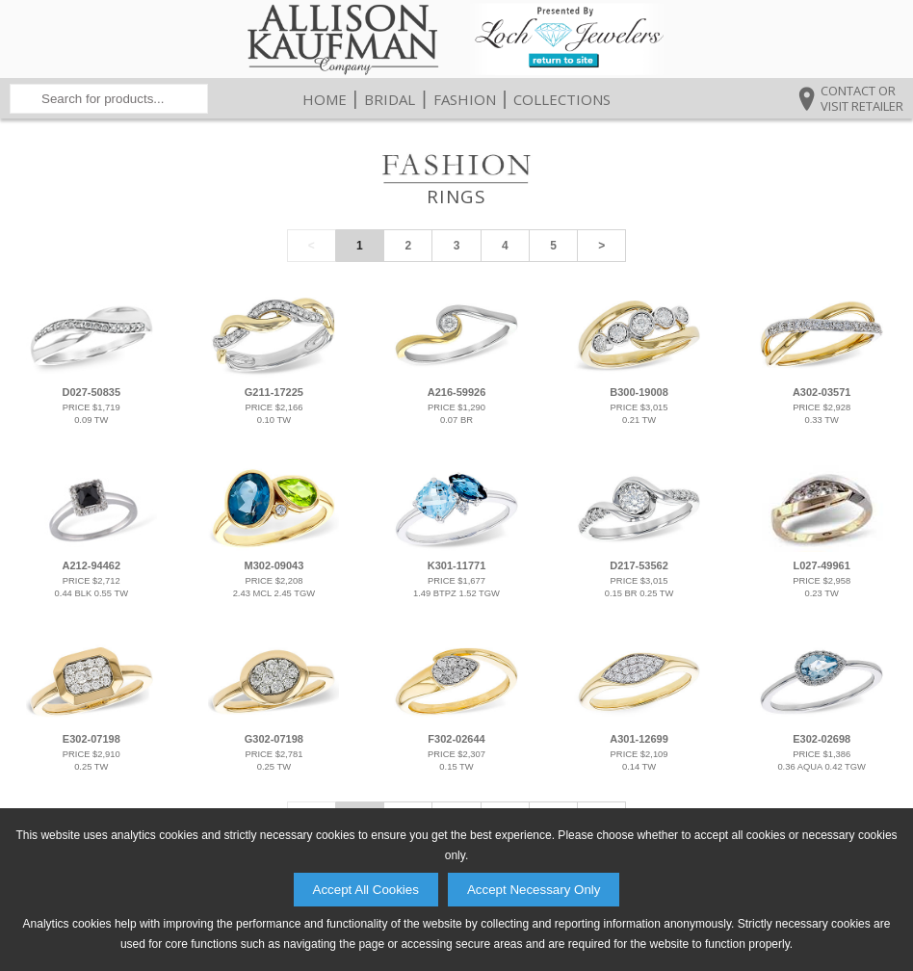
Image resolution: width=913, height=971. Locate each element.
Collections (562, 99)
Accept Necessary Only (534, 889)
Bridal (389, 99)
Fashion (464, 99)
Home (324, 99)
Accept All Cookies (366, 889)
